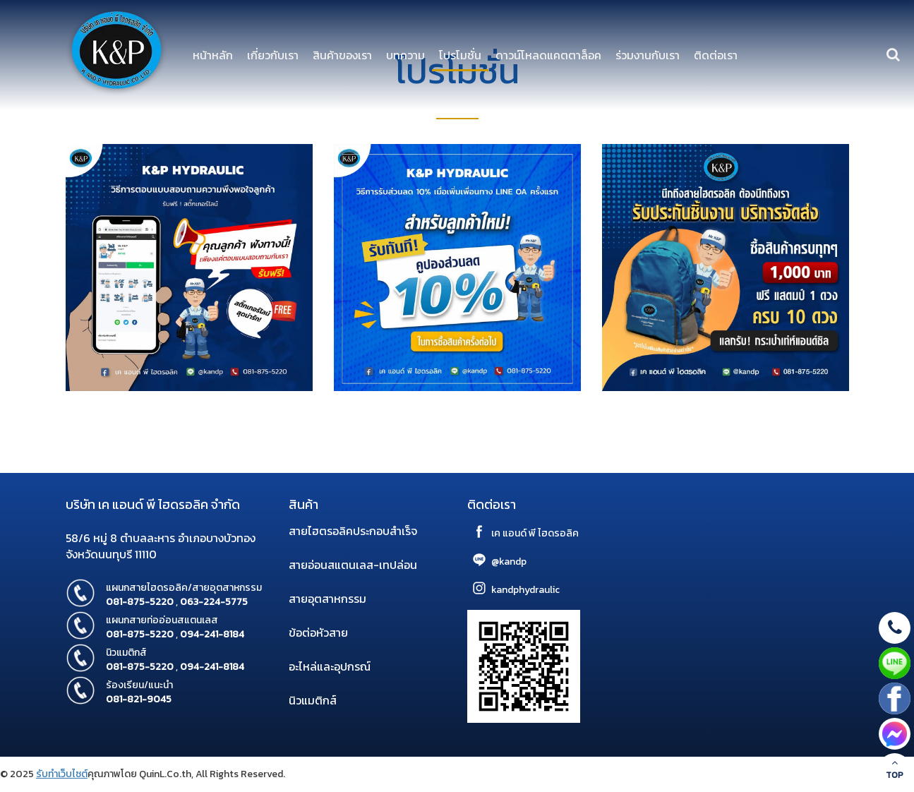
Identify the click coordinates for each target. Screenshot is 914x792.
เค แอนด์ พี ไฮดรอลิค (535, 533)
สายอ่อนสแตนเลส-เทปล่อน (353, 564)
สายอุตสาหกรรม (327, 598)
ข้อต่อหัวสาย (318, 632)
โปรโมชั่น (460, 55)
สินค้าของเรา (342, 55)
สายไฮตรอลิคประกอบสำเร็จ (353, 530)
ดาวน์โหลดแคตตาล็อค (548, 55)
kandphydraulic (525, 589)
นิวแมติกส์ (313, 700)
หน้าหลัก (213, 55)
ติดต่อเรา (716, 55)
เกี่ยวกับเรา (273, 55)
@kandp (509, 561)
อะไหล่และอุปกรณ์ (330, 666)
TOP (894, 769)
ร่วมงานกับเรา (647, 55)
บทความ (405, 55)
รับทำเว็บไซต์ (62, 774)
